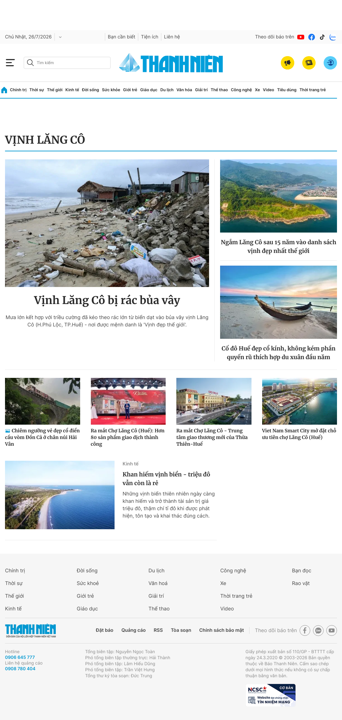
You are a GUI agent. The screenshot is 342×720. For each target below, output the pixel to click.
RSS (158, 630)
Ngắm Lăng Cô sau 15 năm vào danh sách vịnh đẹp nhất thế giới (278, 247)
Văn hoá (158, 583)
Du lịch (167, 89)
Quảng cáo (133, 630)
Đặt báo (104, 630)
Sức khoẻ (88, 583)
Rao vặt (301, 583)
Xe (257, 89)
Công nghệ (241, 89)
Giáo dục (149, 89)
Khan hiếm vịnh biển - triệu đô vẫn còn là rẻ (166, 479)
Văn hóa (184, 89)
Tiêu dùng (287, 89)
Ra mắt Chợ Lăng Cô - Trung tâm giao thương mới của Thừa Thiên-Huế (211, 437)
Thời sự (36, 89)
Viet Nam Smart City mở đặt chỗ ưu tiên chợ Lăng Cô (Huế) (299, 434)
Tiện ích (149, 37)
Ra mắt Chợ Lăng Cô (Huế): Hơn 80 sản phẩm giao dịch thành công (128, 437)
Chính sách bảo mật (221, 630)
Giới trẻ (130, 89)
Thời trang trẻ (313, 89)
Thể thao (219, 89)
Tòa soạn (181, 630)
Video (268, 89)
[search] (67, 63)
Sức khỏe (111, 89)
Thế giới (54, 89)
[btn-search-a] (30, 62)
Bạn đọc (301, 570)
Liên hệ (172, 37)
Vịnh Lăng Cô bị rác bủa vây (107, 300)
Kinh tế (72, 89)
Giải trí (201, 89)
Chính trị (18, 89)
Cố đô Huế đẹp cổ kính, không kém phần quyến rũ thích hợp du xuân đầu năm (279, 353)
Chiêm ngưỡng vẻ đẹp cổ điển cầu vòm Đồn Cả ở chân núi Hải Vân (42, 437)
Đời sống (90, 89)
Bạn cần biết (121, 37)
